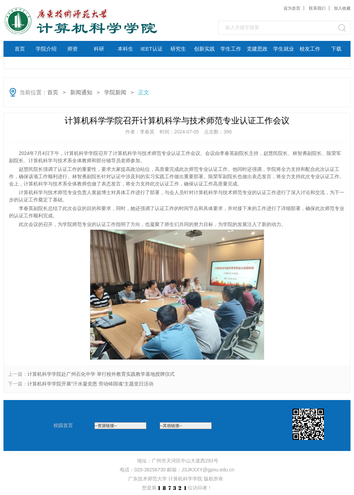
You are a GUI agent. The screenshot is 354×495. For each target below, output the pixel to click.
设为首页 (292, 8)
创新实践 (204, 49)
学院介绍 (46, 49)
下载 (336, 49)
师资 (72, 49)
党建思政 (257, 49)
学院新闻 (115, 92)
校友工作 (310, 49)
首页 (20, 49)
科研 (99, 49)
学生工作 (230, 49)
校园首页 (63, 425)
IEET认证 (151, 49)
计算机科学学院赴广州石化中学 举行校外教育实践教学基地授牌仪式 (101, 374)
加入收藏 (342, 8)
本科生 (125, 49)
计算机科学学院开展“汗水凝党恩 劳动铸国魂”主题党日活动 (90, 384)
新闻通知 (81, 92)
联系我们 (317, 8)
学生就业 (283, 49)
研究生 (178, 49)
